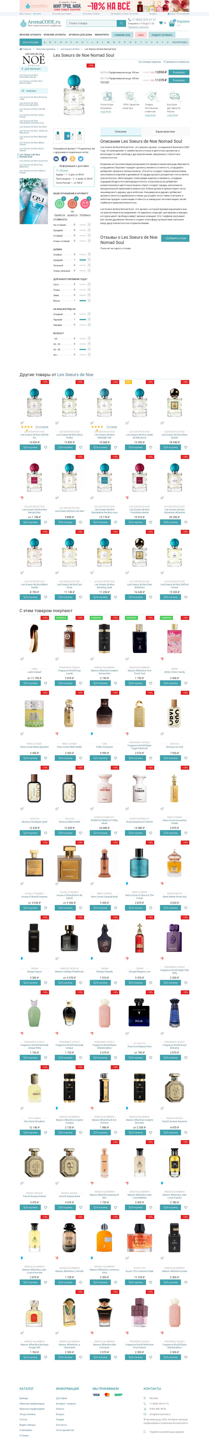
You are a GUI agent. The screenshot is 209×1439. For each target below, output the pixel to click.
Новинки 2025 (122, 35)
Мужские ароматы (55, 34)
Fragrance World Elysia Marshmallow (104, 1046)
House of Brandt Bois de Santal (69, 896)
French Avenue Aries (69, 1196)
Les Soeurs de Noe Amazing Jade (33, 98)
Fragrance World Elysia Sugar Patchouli (139, 747)
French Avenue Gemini (34, 1196)
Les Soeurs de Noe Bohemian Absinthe (29, 104)
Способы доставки (61, 14)
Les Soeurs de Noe (75, 374)
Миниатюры (102, 34)
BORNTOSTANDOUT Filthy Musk (104, 822)
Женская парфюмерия (32, 1403)
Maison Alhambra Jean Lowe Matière (140, 1196)
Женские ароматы (30, 34)
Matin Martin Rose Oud (174, 896)
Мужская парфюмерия (32, 1408)
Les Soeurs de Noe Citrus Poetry (32, 116)
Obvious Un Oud (174, 747)
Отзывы (24, 1435)
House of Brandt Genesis (34, 896)
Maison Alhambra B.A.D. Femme (104, 1121)
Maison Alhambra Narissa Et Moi (104, 1196)
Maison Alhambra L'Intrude (69, 1271)
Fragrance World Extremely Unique (69, 1046)
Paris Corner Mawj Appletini (34, 747)
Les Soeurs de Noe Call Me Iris (32, 110)
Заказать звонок (138, 27)
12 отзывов (41, 426)
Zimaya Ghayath (104, 971)
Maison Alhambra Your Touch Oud (139, 672)
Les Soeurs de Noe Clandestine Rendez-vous (32, 122)
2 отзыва (112, 426)
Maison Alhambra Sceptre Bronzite (139, 1121)
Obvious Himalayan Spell (34, 821)
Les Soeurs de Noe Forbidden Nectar (29, 76)
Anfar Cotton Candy (174, 672)
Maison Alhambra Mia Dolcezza (104, 1346)
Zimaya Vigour (34, 971)
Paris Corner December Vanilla (174, 822)
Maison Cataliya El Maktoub (69, 971)
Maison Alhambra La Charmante (69, 1346)
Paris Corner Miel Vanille (69, 747)
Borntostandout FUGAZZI (139, 821)
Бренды (24, 1398)
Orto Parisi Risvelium (34, 1121)
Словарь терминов (151, 62)
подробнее (105, 111)
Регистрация (183, 14)
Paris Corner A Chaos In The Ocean (139, 896)
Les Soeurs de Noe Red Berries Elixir (31, 82)
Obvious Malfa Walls (69, 821)
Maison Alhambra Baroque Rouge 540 (34, 1346)
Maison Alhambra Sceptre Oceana (69, 1121)
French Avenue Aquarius (174, 1121)
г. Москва (36, 14)
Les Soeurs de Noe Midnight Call (33, 138)
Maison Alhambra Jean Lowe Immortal (34, 1271)
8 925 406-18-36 (158, 1408)
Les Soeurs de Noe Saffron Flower (32, 172)
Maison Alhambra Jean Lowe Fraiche (175, 1196)
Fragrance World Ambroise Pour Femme (140, 1346)
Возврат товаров (66, 1403)
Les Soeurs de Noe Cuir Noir (33, 127)
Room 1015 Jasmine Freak (139, 1271)
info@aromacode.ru (160, 1414)
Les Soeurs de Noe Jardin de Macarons (34, 132)
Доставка (61, 1398)
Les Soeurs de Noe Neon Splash (32, 149)
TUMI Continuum (104, 747)
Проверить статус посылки (124, 14)
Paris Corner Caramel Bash (104, 896)
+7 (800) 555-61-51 (144, 19)
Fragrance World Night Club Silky (174, 971)
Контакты (61, 1425)
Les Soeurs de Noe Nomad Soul (30, 155)
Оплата (60, 1408)
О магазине (26, 1430)
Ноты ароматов (65, 1430)
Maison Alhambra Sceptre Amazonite (104, 672)
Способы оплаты (90, 14)
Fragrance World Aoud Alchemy (174, 1046)
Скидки (153, 14)
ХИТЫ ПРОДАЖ (31, 42)
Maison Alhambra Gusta (174, 1271)
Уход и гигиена (27, 1414)
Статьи (23, 1419)
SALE (141, 35)
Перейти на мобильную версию (167, 1432)
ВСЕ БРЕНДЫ (180, 42)
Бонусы (60, 1414)
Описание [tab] (121, 131)
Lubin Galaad (34, 672)
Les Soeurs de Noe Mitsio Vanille (32, 144)
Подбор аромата (162, 35)
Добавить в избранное (176, 62)
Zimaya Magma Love (139, 971)
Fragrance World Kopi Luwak (69, 672)
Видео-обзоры (28, 1425)
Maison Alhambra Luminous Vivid (104, 1271)
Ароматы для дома (80, 34)
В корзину (179, 72)
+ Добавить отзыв (175, 238)
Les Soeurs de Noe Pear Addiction (31, 166)
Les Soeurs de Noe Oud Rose (34, 161)
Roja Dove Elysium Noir (140, 1046)
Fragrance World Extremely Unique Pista (34, 1046)
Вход (172, 14)
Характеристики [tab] (165, 131)
